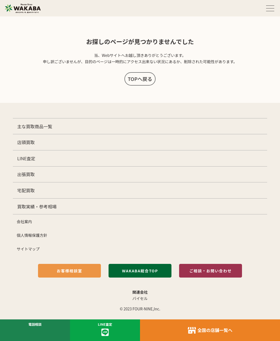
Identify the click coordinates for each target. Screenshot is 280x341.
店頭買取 (26, 142)
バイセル (140, 298)
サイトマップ (28, 249)
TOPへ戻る (140, 78)
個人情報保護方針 (32, 235)
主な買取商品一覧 (34, 126)
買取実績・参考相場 (37, 206)
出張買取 (26, 174)
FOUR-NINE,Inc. (146, 308)
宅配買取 (26, 190)
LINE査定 (26, 158)
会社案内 (24, 221)
